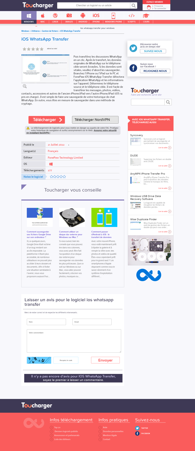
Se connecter (160, 8)
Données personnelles (111, 431)
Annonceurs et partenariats (64, 435)
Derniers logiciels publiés (64, 431)
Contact (104, 439)
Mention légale (108, 435)
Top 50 (55, 427)
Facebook (145, 434)
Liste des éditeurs (60, 439)
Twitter (144, 428)
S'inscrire (158, 6)
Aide (103, 427)
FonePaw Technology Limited (65, 157)
